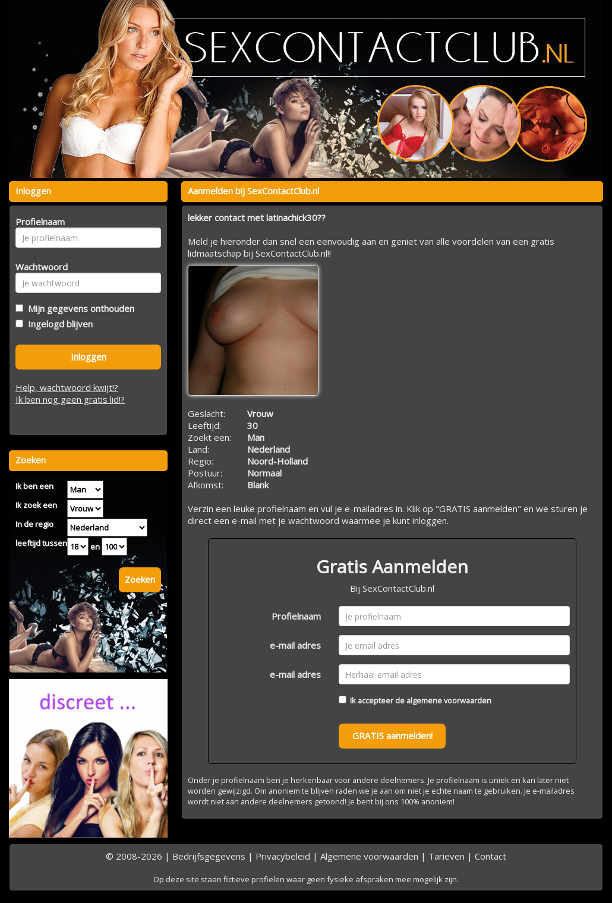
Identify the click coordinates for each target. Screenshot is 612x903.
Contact (490, 856)
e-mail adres (295, 645)
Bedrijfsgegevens (208, 856)
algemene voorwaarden (448, 700)
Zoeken (140, 579)
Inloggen (88, 356)
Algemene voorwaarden (369, 856)
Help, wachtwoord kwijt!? (66, 387)
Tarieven (446, 856)
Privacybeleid (282, 856)
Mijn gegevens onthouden (78, 308)
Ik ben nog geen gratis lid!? (70, 399)
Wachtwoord (38, 267)
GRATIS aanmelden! (392, 735)
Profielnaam (296, 616)
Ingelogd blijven (58, 324)
